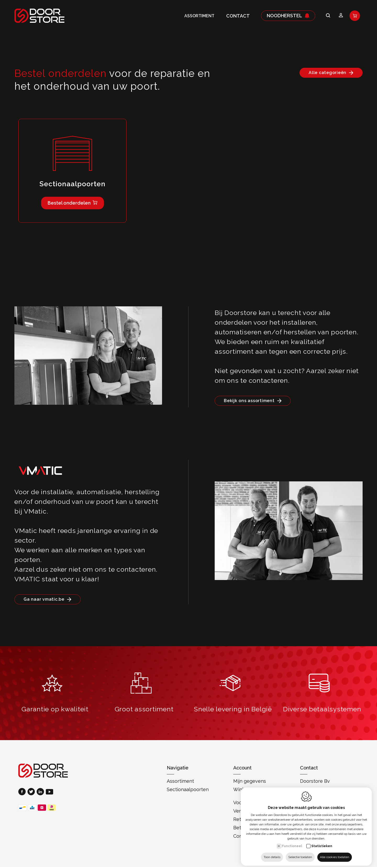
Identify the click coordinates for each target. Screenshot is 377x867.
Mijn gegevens (249, 781)
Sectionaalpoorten (188, 789)
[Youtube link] (49, 792)
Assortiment (199, 15)
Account (242, 767)
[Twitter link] (32, 792)
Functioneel (292, 842)
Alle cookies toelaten (334, 853)
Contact (238, 16)
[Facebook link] (22, 792)
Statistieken (321, 842)
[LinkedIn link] (41, 792)
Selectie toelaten (300, 853)
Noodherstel (288, 15)
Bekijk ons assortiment (249, 400)
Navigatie (177, 767)
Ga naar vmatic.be (44, 599)
